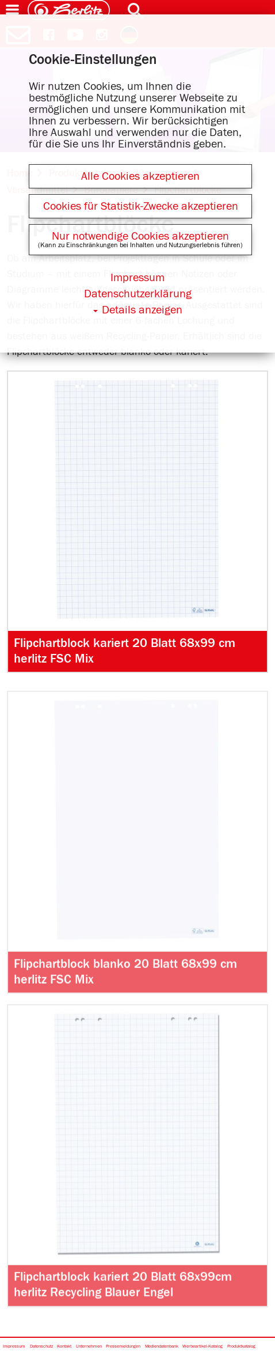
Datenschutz (41, 1347)
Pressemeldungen (123, 1347)
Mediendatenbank (161, 1347)
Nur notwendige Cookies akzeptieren (140, 236)
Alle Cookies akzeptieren (140, 176)
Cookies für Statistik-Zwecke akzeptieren (140, 206)
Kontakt (64, 1347)
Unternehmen (89, 1347)
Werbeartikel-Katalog (202, 1347)
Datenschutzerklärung (138, 294)
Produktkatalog (241, 1347)
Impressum (14, 1347)
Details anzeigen (142, 310)
